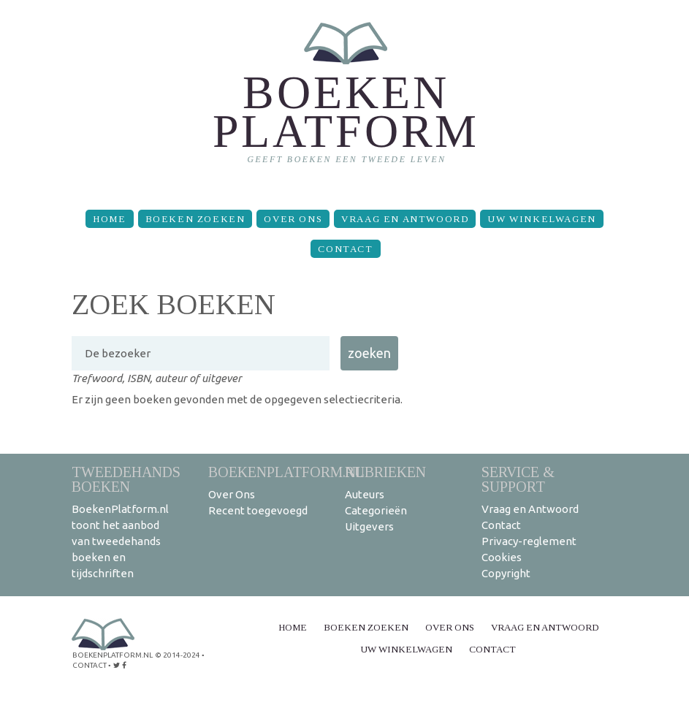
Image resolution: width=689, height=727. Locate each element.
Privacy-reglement (528, 541)
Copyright (505, 573)
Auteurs (364, 494)
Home (109, 218)
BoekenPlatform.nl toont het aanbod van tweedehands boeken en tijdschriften (120, 541)
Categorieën (376, 510)
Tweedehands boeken (126, 479)
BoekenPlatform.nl (286, 471)
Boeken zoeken (195, 218)
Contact (345, 248)
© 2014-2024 (177, 655)
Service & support (518, 479)
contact (89, 665)
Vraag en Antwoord (404, 218)
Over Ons (293, 218)
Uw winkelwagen (541, 218)
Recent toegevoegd (258, 510)
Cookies (501, 557)
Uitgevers (369, 526)
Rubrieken (385, 471)
